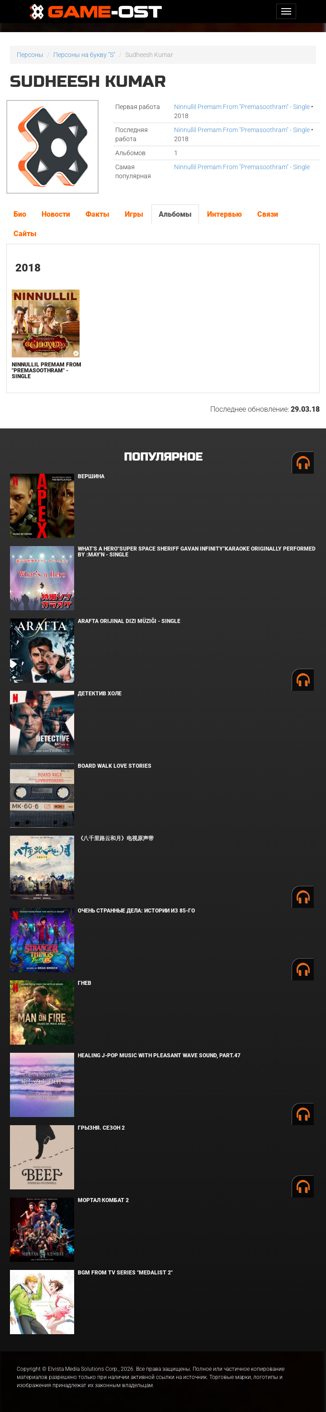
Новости (56, 214)
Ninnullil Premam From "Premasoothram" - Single (242, 106)
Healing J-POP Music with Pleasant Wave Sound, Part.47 (159, 1055)
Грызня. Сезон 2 (101, 1128)
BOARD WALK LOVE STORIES (114, 766)
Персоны (30, 54)
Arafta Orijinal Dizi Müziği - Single (129, 621)
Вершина (91, 476)
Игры (134, 214)
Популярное (163, 457)
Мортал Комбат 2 (103, 1200)
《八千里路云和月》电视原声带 (116, 838)
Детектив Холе (100, 693)
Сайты (25, 233)
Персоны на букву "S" (84, 54)
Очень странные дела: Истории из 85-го (136, 911)
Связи (267, 214)
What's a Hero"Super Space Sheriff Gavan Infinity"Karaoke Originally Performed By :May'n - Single (197, 552)
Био (20, 214)
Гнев (84, 983)
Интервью (224, 214)
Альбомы (175, 214)
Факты (97, 214)
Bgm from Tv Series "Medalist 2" (125, 1272)
